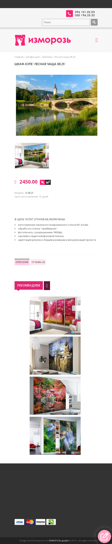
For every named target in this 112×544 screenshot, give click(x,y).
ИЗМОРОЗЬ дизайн (59, 540)
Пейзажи (47, 57)
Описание (22, 262)
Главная (19, 57)
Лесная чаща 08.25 (65, 57)
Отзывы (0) (38, 262)
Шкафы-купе (33, 57)
